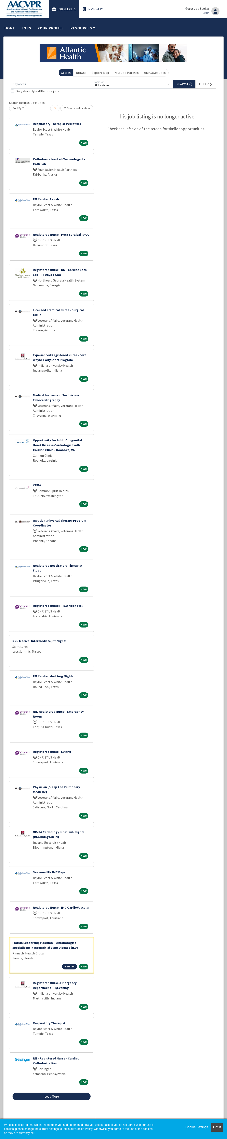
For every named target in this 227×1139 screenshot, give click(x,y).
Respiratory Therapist (49, 1023)
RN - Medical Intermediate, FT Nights (39, 641)
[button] (206, 84)
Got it (217, 1127)
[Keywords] (51, 84)
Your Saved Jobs (155, 73)
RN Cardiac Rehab (46, 199)
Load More (51, 1096)
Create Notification (77, 108)
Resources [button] (81, 28)
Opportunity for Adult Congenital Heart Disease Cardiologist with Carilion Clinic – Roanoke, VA (57, 445)
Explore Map (100, 73)
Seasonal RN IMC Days (49, 872)
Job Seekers (64, 9)
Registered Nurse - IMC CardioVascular (61, 907)
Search (66, 73)
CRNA (37, 485)
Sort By (17, 108)
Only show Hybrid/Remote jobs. (37, 91)
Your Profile (51, 28)
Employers (93, 9)
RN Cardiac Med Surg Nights (53, 676)
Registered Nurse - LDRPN (52, 752)
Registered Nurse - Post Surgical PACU (61, 234)
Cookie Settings (196, 1127)
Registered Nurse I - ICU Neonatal (58, 606)
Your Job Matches (127, 73)
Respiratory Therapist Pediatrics (57, 124)
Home (9, 28)
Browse (81, 73)
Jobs (26, 28)
